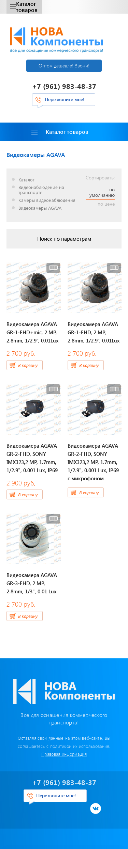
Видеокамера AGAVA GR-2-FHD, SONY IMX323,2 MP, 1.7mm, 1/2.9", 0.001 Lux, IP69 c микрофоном (93, 462)
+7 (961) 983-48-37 (64, 86)
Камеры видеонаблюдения (46, 200)
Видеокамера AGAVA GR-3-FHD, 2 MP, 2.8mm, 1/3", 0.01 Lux (31, 583)
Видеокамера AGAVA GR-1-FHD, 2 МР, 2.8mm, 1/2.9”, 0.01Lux (94, 332)
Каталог (26, 179)
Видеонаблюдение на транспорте (41, 190)
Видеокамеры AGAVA (39, 208)
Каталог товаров (24, 6)
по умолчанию (102, 192)
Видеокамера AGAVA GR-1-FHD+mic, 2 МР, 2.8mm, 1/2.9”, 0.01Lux (32, 332)
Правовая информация (64, 754)
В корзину (28, 365)
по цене (106, 204)
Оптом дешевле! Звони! (64, 65)
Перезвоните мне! (64, 99)
